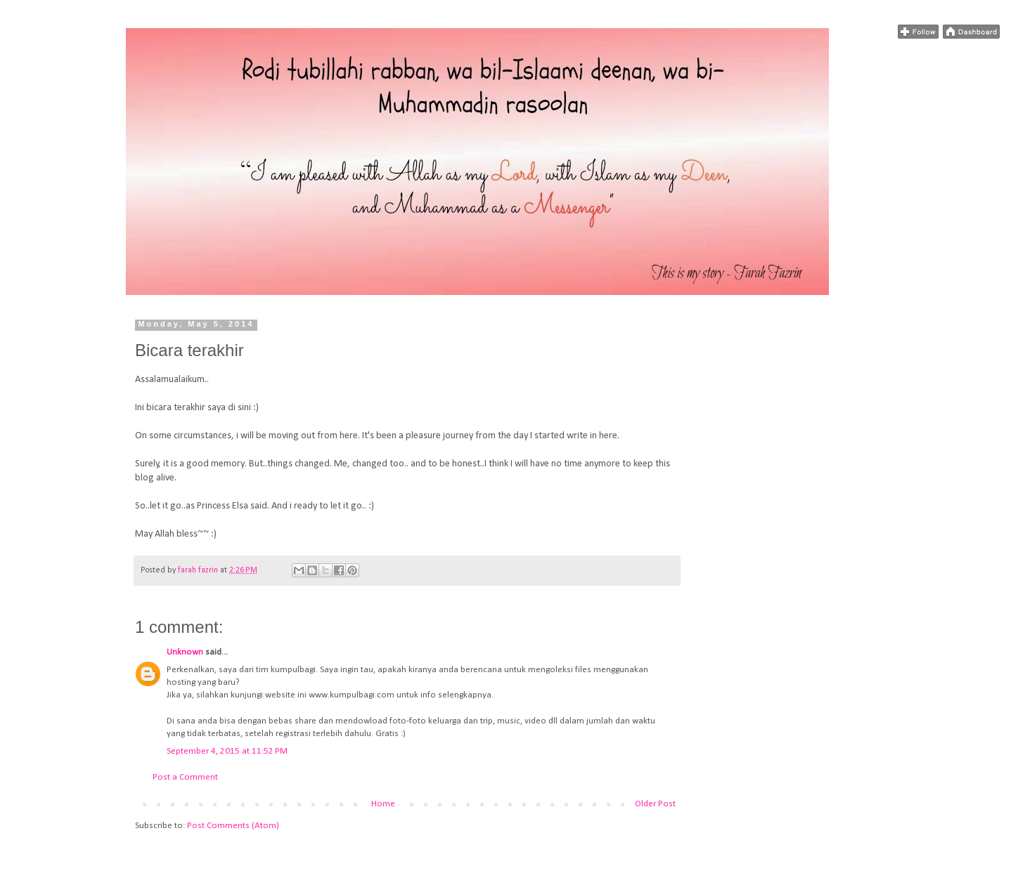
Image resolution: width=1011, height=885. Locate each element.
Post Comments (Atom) (233, 825)
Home (383, 803)
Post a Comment (185, 777)
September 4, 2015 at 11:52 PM (227, 751)
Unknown (185, 652)
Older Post (655, 803)
